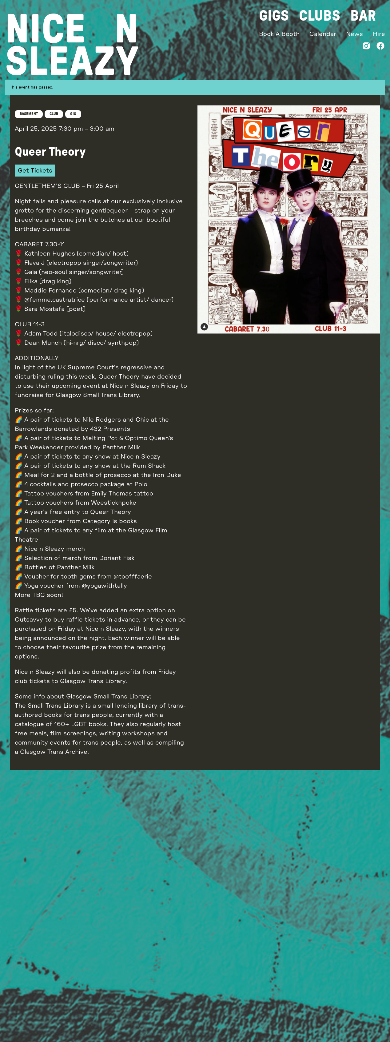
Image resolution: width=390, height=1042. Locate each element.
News (355, 34)
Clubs (320, 16)
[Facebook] (380, 47)
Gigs (275, 16)
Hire (379, 34)
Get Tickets (35, 171)
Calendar (323, 34)
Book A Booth (280, 34)
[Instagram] (366, 47)
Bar (364, 16)
